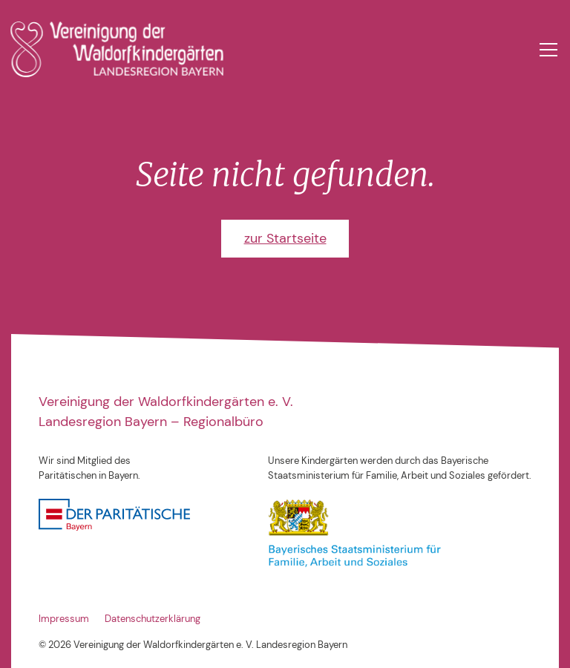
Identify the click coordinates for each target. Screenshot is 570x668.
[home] (116, 49)
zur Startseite (285, 238)
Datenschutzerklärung (152, 618)
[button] (546, 50)
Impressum (64, 618)
